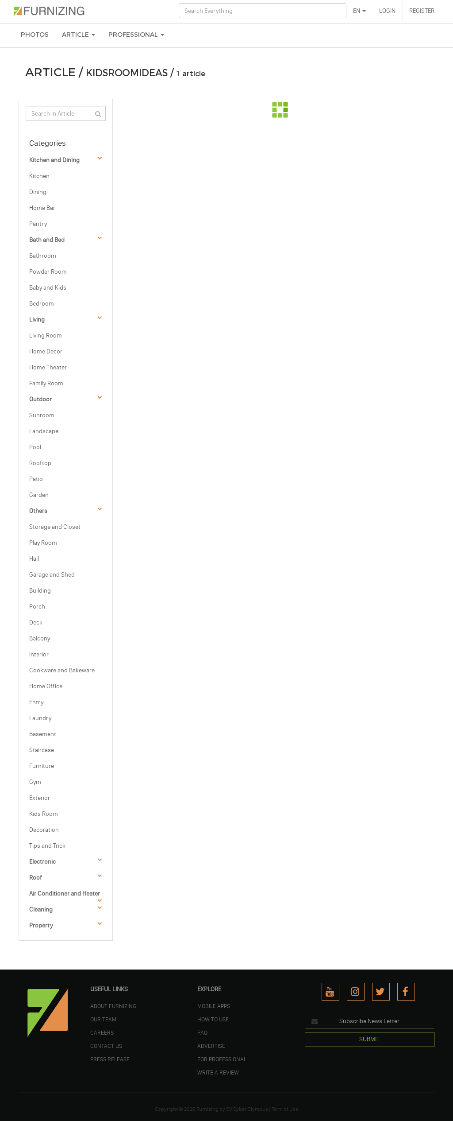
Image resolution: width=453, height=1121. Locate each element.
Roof (35, 877)
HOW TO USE (213, 1019)
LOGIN (387, 11)
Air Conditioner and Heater (64, 893)
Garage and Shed (52, 574)
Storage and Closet (55, 527)
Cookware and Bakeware (62, 670)
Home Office (45, 686)
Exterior (39, 798)
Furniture (41, 766)
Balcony (39, 638)
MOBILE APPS (213, 1005)
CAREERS (102, 1032)
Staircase (41, 750)
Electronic (42, 861)
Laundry (40, 718)
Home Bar (42, 208)
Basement (42, 734)
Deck (35, 622)
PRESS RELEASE (110, 1059)
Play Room (43, 543)
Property (41, 925)
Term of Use (285, 1109)
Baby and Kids (47, 287)
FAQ (202, 1032)
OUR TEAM (103, 1019)
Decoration (44, 830)
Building (40, 590)
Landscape (43, 431)
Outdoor (40, 399)
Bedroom (41, 303)
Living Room (45, 335)
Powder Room (48, 271)
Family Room (46, 383)
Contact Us (106, 1045)
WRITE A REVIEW (218, 1072)
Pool (35, 447)
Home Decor (45, 351)
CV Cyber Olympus (247, 1109)
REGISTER (421, 11)
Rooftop (40, 463)
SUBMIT (369, 1039)
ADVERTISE (211, 1045)
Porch (37, 606)
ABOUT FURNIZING (113, 1005)
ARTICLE (78, 35)
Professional (136, 35)
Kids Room (43, 814)
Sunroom (41, 415)
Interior (39, 654)
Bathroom (42, 256)
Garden (39, 495)
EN (359, 11)
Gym (35, 782)
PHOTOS (35, 35)
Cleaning (41, 909)
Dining (37, 192)
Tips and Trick (47, 845)
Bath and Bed (47, 240)
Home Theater (48, 367)
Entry (36, 702)
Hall (34, 558)
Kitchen (39, 176)
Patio (36, 479)
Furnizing (207, 1109)
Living (37, 319)
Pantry (38, 224)
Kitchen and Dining (54, 160)
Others (38, 511)
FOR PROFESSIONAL (221, 1059)
